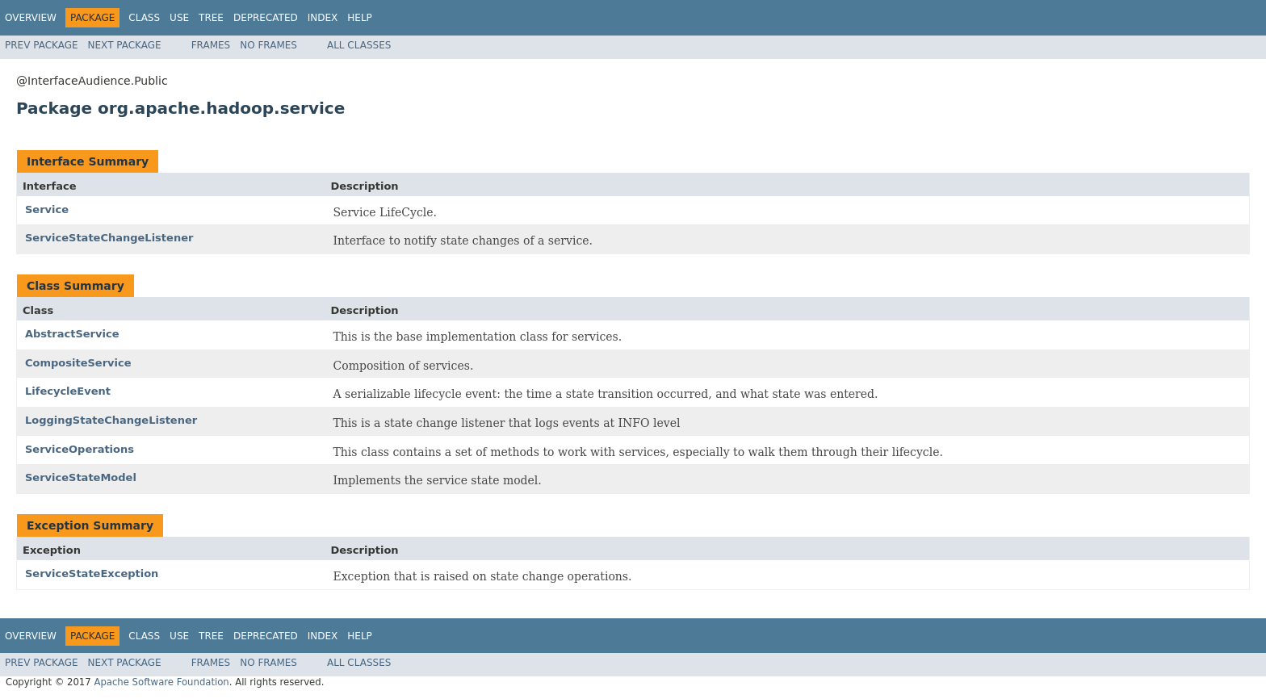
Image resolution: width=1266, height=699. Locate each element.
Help (359, 17)
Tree (211, 17)
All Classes (359, 45)
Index (323, 17)
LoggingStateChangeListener (111, 420)
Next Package (124, 45)
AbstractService (72, 334)
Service (47, 209)
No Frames (268, 45)
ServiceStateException (91, 573)
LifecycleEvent (68, 391)
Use (179, 17)
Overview (31, 17)
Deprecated (265, 17)
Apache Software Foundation (161, 682)
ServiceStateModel (80, 477)
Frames (211, 45)
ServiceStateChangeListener (109, 238)
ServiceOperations (79, 449)
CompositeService (78, 363)
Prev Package (41, 45)
